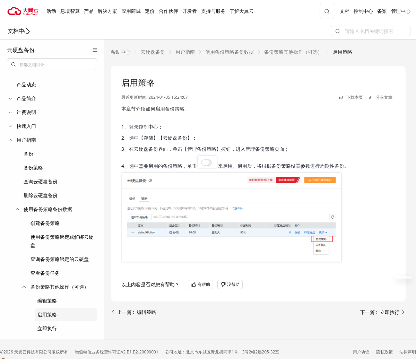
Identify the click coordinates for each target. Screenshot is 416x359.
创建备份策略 (45, 223)
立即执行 (47, 328)
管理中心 (400, 11)
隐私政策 (385, 352)
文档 (344, 11)
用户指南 (185, 52)
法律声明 (407, 352)
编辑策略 (47, 300)
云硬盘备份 (153, 52)
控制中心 (363, 11)
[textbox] (56, 65)
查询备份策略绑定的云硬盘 (60, 259)
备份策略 (33, 167)
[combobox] (52, 64)
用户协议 (362, 352)
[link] (120, 52)
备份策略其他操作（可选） (293, 52)
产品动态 (26, 84)
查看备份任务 (45, 273)
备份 (28, 153)
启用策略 (47, 314)
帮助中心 (120, 52)
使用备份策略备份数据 (229, 52)
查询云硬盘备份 (41, 181)
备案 (382, 11)
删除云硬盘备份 (41, 195)
